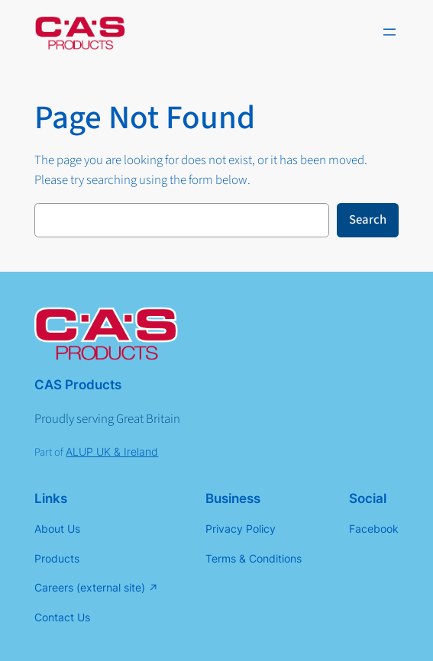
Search (367, 220)
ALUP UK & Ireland (112, 451)
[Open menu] (389, 32)
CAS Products (77, 384)
